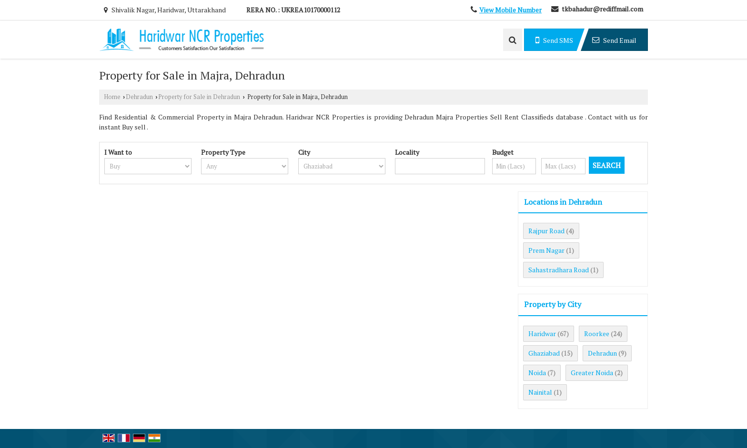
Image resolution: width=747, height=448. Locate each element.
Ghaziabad (544, 353)
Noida (537, 372)
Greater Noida (592, 372)
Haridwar (542, 333)
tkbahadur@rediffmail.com (602, 8)
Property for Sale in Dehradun (199, 97)
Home (112, 97)
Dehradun (139, 97)
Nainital (540, 392)
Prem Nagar (546, 250)
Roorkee (596, 333)
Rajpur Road (546, 230)
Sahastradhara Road (558, 269)
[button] (510, 9)
